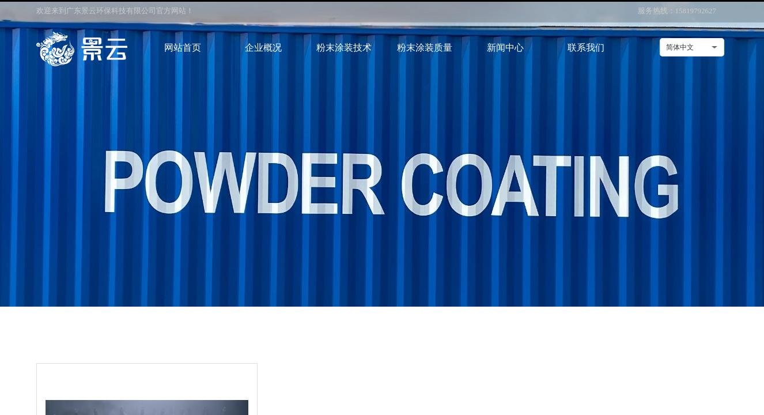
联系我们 (586, 47)
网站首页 (182, 47)
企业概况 (263, 47)
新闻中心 (505, 47)
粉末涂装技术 (344, 47)
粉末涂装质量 (424, 47)
